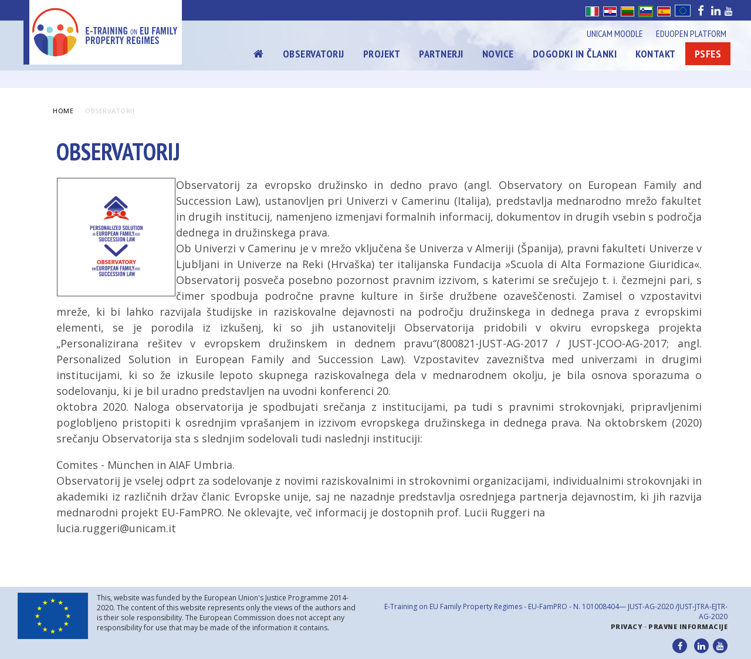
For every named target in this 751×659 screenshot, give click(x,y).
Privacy (627, 626)
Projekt (382, 53)
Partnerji (441, 53)
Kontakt (655, 53)
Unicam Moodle (615, 33)
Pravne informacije (688, 626)
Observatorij (313, 53)
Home (63, 110)
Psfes (708, 53)
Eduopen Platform (691, 33)
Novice (498, 53)
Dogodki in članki (575, 53)
